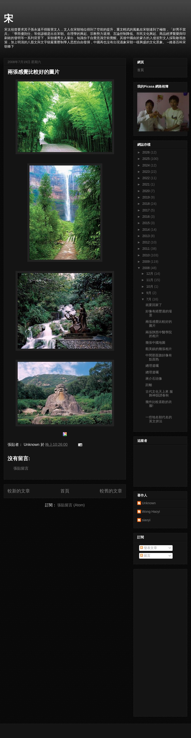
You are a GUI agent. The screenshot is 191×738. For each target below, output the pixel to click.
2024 (146, 165)
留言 (145, 555)
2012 (146, 242)
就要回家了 (153, 305)
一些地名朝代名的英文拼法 (158, 419)
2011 (146, 248)
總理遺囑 (152, 365)
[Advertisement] (155, 641)
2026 (146, 152)
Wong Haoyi (151, 511)
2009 (146, 261)
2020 (146, 191)
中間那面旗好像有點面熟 (158, 357)
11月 (150, 280)
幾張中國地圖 (155, 342)
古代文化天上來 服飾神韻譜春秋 (159, 393)
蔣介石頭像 (153, 378)
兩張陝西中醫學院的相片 (158, 334)
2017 (146, 210)
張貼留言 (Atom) (71, 505)
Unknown (149, 503)
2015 (146, 223)
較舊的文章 (111, 490)
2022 (146, 178)
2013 (146, 236)
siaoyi (146, 520)
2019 (146, 197)
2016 (146, 216)
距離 (148, 385)
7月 (149, 299)
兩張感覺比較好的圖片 (33, 72)
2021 (146, 184)
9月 (149, 293)
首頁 (64, 490)
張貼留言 (21, 468)
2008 (146, 268)
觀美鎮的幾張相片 (158, 349)
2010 (146, 255)
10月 (150, 286)
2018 (146, 204)
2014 (146, 229)
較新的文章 (19, 490)
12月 (150, 273)
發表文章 (148, 548)
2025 (146, 159)
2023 (146, 171)
